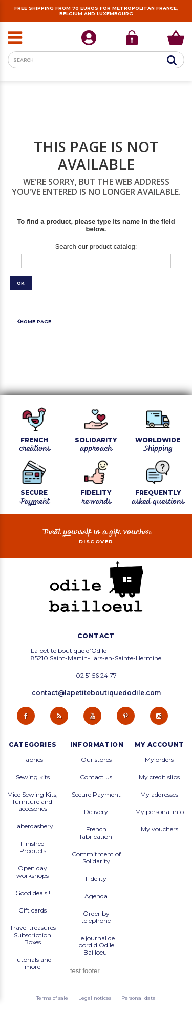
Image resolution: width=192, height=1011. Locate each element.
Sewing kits (33, 777)
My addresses (159, 794)
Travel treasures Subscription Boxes (33, 935)
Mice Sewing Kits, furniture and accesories (32, 801)
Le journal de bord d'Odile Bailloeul (96, 945)
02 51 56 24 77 (96, 675)
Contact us (96, 777)
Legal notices (94, 998)
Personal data (138, 998)
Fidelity (96, 878)
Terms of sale (52, 998)
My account (159, 744)
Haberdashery (32, 826)
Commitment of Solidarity (96, 857)
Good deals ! (32, 893)
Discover (96, 541)
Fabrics (32, 759)
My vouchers (159, 829)
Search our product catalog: (96, 246)
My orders (159, 759)
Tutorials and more (32, 963)
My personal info (159, 812)
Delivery (96, 812)
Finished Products (32, 847)
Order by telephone (96, 917)
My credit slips (159, 777)
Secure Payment (96, 794)
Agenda (96, 896)
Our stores (96, 759)
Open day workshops (32, 872)
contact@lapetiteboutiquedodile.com (96, 693)
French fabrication (96, 833)
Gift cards (32, 910)
